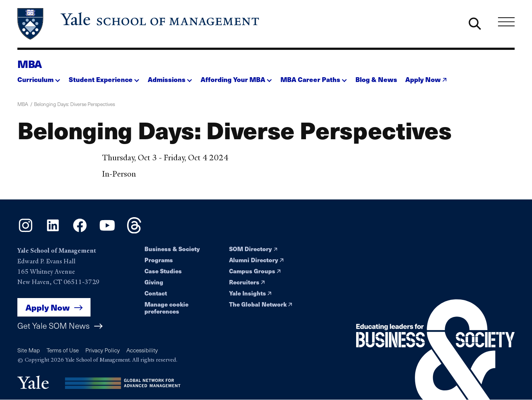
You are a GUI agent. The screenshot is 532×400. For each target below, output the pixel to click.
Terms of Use (63, 350)
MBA (29, 63)
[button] (38, 77)
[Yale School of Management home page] (138, 24)
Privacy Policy (102, 350)
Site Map (28, 350)
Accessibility (142, 350)
